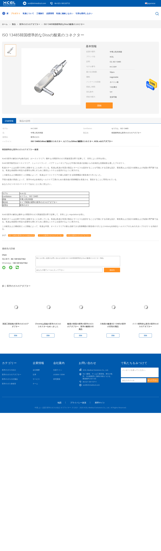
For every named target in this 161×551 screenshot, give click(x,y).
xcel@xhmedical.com (37, 3)
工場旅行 (40, 13)
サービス (36, 379)
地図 (59, 403)
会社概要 (36, 370)
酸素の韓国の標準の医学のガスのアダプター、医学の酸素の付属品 (80, 326)
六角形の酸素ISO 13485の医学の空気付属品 (113, 325)
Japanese (151, 3)
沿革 (34, 374)
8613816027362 (21, 263)
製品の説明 (24, 120)
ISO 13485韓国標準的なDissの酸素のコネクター (64, 24)
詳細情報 (9, 120)
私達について (28, 13)
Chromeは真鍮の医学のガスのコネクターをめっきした (48, 325)
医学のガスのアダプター (11, 374)
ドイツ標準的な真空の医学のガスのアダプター (145, 325)
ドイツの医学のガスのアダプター (51, 235)
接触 (99, 105)
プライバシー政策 (78, 403)
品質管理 (50, 13)
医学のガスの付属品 (10, 379)
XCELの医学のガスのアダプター (78, 235)
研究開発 (56, 379)
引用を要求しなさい (84, 13)
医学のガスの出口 (9, 370)
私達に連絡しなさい (65, 13)
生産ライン (57, 370)
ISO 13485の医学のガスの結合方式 (21, 235)
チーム (35, 383)
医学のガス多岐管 (9, 383)
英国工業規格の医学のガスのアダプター (15, 325)
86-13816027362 (18, 259)
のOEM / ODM (59, 374)
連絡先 (112, 270)
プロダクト (15, 13)
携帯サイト (100, 403)
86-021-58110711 (62, 3)
